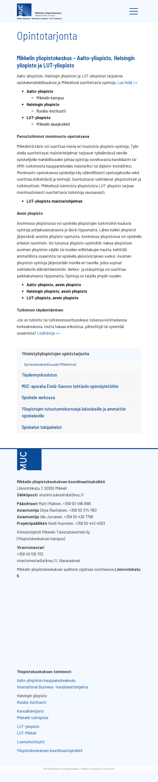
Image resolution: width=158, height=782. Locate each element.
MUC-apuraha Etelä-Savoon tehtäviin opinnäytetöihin (70, 386)
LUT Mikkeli (26, 732)
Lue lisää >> (127, 82)
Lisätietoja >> (48, 333)
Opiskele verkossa (38, 397)
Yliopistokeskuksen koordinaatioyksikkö (50, 750)
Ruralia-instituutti (51, 110)
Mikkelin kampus (50, 97)
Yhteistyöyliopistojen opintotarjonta (55, 353)
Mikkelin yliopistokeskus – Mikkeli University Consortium (83, 768)
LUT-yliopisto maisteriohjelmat (55, 201)
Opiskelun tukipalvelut (42, 427)
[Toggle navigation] (133, 11)
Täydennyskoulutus (39, 374)
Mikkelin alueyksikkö (53, 124)
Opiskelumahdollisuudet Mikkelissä (50, 364)
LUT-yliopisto (28, 726)
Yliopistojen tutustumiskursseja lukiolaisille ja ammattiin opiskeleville (74, 412)
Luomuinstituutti (31, 741)
